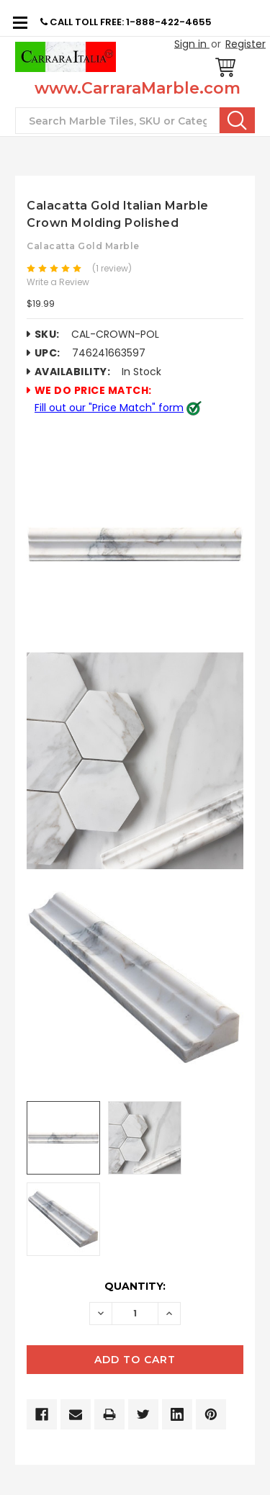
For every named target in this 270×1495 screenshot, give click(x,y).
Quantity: (135, 1286)
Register (245, 44)
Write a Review (58, 282)
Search (237, 120)
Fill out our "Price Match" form (109, 407)
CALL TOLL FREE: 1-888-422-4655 (126, 22)
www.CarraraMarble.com (137, 88)
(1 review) (112, 268)
